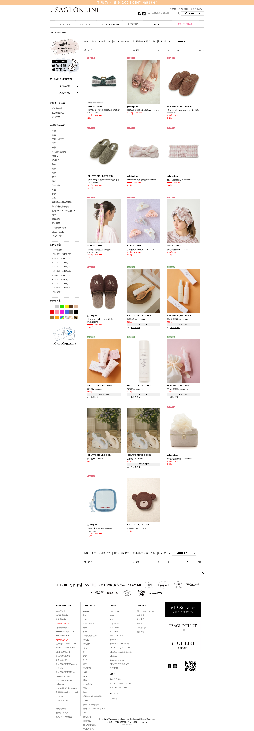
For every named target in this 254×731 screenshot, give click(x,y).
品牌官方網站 (115, 679)
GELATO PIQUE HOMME (121, 652)
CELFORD (114, 611)
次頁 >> (200, 50)
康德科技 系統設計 (127, 724)
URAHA (113, 656)
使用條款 (140, 631)
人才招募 (114, 699)
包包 (54, 173)
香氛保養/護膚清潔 (60, 206)
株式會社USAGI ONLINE (120, 683)
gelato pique (114, 640)
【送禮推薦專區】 (64, 627)
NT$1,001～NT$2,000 (61, 254)
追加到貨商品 (58, 112)
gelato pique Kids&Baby (119, 644)
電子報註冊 (183, 9)
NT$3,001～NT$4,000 (61, 262)
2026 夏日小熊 (62, 700)
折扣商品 (56, 117)
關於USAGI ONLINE (145, 611)
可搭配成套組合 (59, 151)
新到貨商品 (57, 108)
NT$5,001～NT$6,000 (61, 271)
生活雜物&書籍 (59, 227)
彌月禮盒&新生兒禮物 (62, 202)
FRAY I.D (114, 631)
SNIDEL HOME (116, 636)
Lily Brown (114, 623)
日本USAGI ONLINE (118, 687)
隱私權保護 (141, 627)
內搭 (54, 164)
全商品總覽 (64, 86)
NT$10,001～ (58, 292)
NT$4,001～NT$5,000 (61, 266)
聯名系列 (56, 219)
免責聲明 (140, 623)
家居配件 (56, 160)
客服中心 (140, 619)
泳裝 (85, 672)
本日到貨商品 (62, 615)
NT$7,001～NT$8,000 (61, 279)
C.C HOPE (114, 668)
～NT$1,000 (57, 250)
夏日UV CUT (88, 729)
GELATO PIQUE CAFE (119, 664)
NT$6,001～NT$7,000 (61, 275)
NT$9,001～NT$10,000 (62, 288)
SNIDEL (113, 619)
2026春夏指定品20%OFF (66, 688)
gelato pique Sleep (117, 660)
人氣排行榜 (64, 92)
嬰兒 (54, 194)
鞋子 (54, 168)
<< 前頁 (136, 50)
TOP (52, 32)
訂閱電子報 (61, 708)
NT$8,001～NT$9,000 (61, 283)
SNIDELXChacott (63, 652)
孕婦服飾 (56, 185)
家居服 (55, 156)
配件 (54, 177)
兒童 (54, 198)
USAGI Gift (57, 236)
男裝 (54, 189)
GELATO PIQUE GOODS (120, 648)
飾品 (54, 181)
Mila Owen (114, 627)
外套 (54, 130)
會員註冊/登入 (197, 9)
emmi (112, 615)
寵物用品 (56, 223)
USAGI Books (58, 232)
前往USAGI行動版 (64, 717)
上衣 (54, 135)
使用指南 (140, 615)
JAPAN (173, 9)
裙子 (54, 143)
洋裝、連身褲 (58, 139)
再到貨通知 (135, 327)
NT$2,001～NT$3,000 (61, 258)
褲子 (54, 147)
